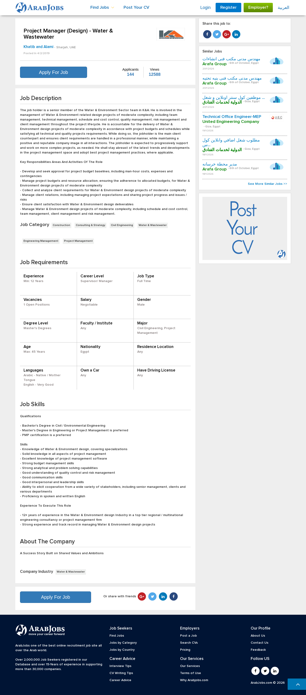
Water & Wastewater (153, 225)
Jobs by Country (122, 649)
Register (228, 7)
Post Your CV (136, 7)
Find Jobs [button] (102, 7)
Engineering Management (41, 241)
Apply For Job (53, 72)
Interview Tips (120, 666)
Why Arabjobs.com (194, 680)
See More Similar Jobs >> (267, 184)
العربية (283, 7)
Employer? (258, 7)
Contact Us (259, 642)
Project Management (78, 241)
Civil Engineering (122, 225)
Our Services (190, 666)
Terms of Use (190, 673)
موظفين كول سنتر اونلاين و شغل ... (233, 98)
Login (205, 7)
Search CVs (189, 642)
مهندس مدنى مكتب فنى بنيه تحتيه (232, 78)
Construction (61, 225)
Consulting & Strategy (90, 225)
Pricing (185, 649)
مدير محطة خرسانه (219, 164)
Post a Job (188, 635)
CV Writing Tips (121, 673)
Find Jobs (116, 635)
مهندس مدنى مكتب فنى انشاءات (231, 59)
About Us (258, 635)
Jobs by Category (123, 642)
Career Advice (120, 680)
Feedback (258, 649)
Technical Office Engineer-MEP (231, 117)
